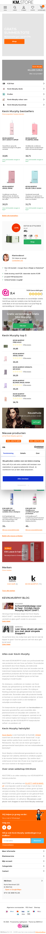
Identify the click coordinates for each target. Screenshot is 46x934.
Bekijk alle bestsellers (10, 216)
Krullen (7, 94)
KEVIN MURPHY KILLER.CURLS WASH (33, 187)
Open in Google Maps (13, 889)
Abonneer (37, 841)
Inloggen (23, 8)
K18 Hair (8, 83)
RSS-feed (29, 907)
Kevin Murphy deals (12, 89)
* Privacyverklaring (8, 845)
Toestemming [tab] (8, 453)
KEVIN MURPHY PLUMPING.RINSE (32, 139)
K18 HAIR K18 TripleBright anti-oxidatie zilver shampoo (11, 510)
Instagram (9, 827)
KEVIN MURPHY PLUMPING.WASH (19, 395)
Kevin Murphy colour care (14, 99)
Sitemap (37, 907)
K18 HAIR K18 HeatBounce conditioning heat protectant (32, 510)
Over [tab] (38, 453)
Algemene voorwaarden (15, 907)
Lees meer (6, 621)
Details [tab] (23, 453)
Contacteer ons (17, 260)
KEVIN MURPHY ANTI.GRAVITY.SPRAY (10, 139)
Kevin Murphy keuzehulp (14, 105)
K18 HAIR (12, 580)
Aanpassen (23, 485)
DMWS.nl (39, 922)
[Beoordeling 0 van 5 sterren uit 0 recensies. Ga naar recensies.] (22, 344)
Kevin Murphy (7, 735)
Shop (14, 41)
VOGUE (38, 735)
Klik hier (23, 320)
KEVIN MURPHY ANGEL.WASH (18, 355)
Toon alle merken (8, 591)
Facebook (4, 827)
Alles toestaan (23, 479)
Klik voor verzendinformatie (10, 530)
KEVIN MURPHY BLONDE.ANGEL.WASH (21, 381)
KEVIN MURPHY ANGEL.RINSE (8, 187)
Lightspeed (23, 922)
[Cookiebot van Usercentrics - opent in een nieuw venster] (34, 447)
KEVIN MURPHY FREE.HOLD (18, 341)
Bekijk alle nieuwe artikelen (12, 536)
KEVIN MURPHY (33, 580)
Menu (5, 8)
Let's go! (23, 418)
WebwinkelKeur (40, 932)
